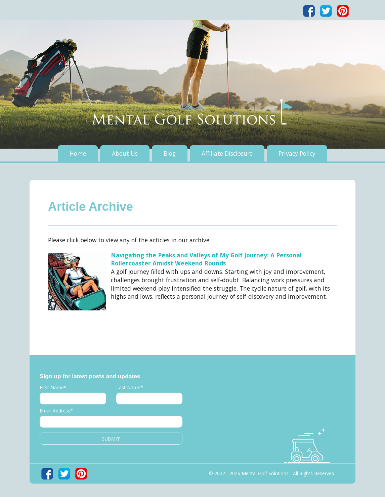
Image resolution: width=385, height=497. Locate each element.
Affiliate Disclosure (227, 153)
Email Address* (56, 410)
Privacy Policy (297, 153)
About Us (125, 153)
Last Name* (129, 387)
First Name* (53, 387)
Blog (170, 153)
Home (78, 153)
